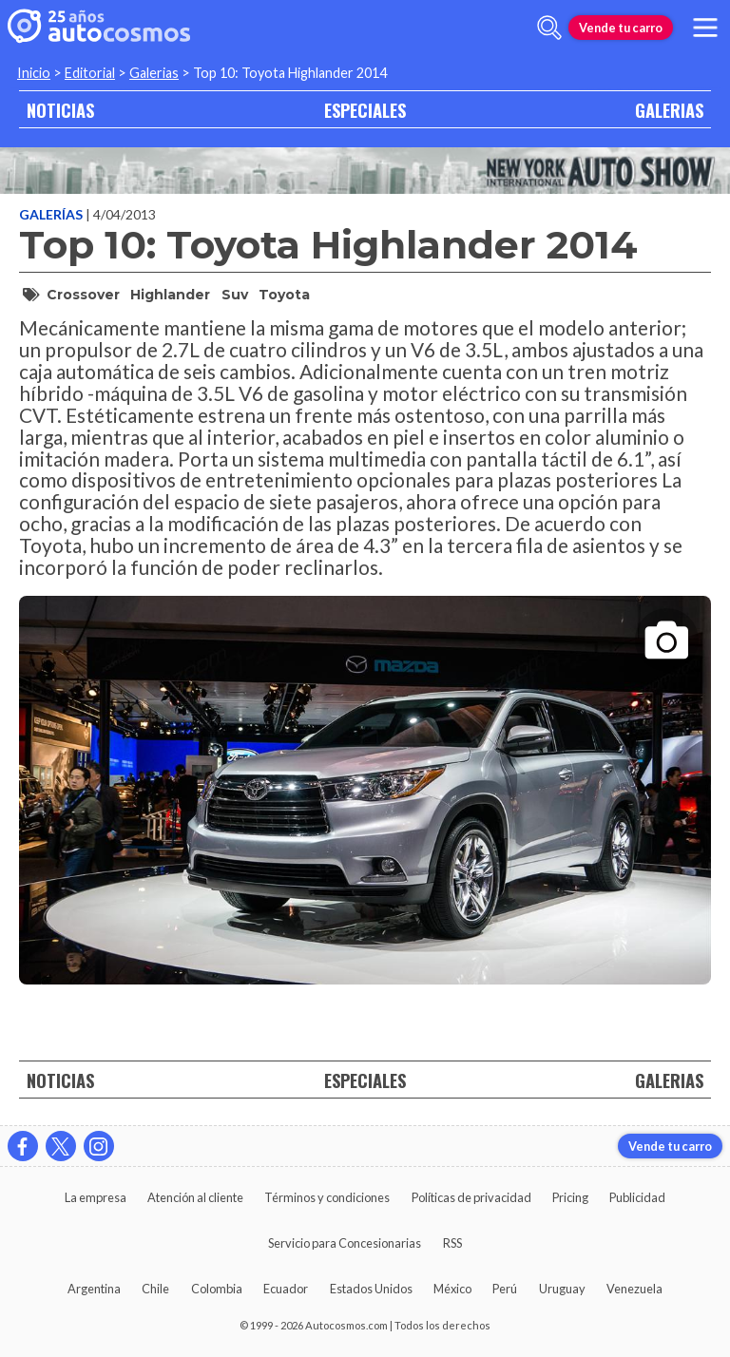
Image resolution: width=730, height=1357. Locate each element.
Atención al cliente (195, 1197)
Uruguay (562, 1288)
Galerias (154, 73)
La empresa (95, 1197)
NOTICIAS (60, 110)
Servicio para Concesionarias (344, 1243)
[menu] (705, 27)
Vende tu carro (621, 27)
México (452, 1288)
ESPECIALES (365, 110)
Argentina (94, 1288)
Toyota (284, 294)
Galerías (52, 214)
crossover (83, 294)
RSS (452, 1243)
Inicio (33, 73)
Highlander (170, 294)
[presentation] (365, 773)
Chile (155, 1288)
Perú (504, 1288)
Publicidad (637, 1197)
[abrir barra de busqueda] (549, 27)
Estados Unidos (371, 1288)
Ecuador (285, 1288)
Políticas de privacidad (471, 1197)
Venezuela (634, 1288)
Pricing (570, 1197)
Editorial (90, 73)
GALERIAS (669, 110)
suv (234, 294)
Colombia (216, 1288)
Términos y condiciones (327, 1197)
